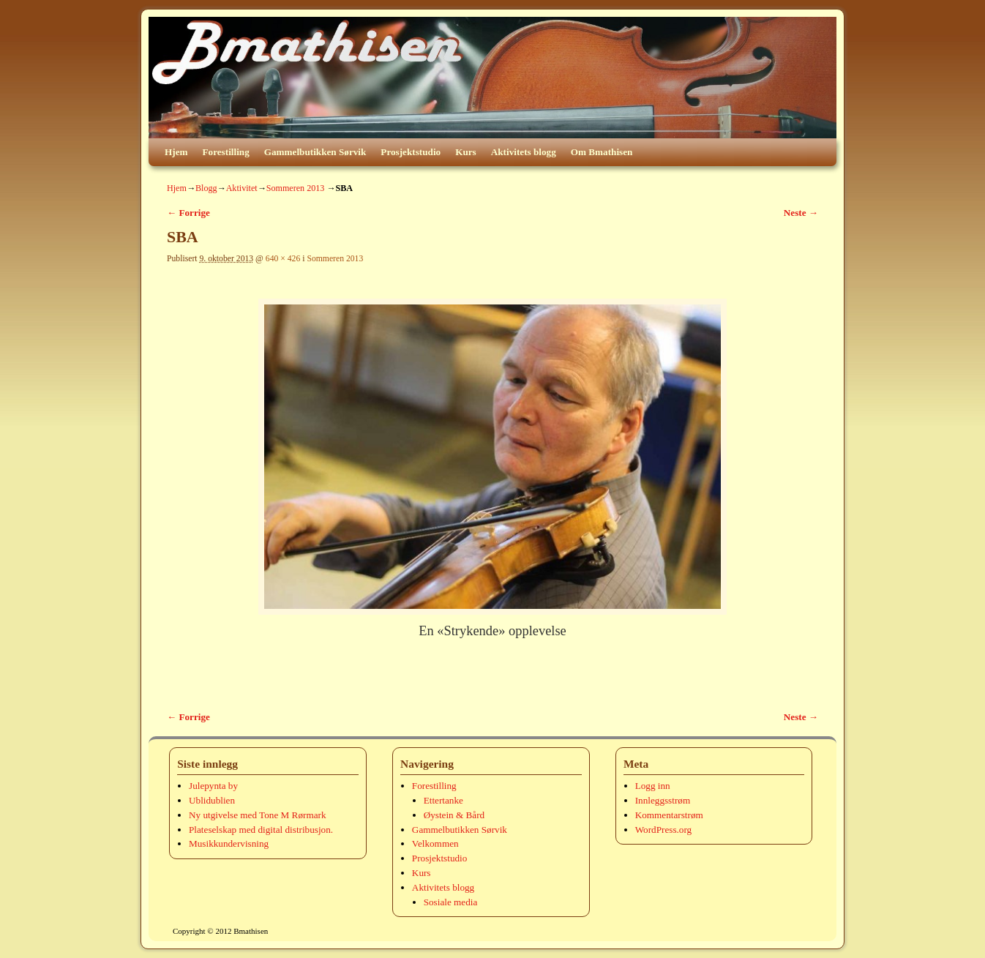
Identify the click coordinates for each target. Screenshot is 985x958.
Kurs (465, 151)
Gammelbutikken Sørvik (315, 151)
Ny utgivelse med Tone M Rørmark (257, 814)
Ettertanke (443, 800)
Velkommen (435, 843)
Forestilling (226, 151)
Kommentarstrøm (669, 814)
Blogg (206, 188)
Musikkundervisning (229, 843)
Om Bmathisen (602, 151)
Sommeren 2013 (295, 188)
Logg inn (652, 785)
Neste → (801, 212)
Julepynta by (213, 785)
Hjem (176, 151)
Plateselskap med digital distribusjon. (261, 829)
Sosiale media (451, 902)
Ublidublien (212, 800)
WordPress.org (663, 829)
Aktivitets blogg (523, 151)
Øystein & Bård (454, 814)
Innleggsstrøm (662, 800)
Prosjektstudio (411, 151)
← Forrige (188, 212)
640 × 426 (283, 258)
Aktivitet (242, 188)
